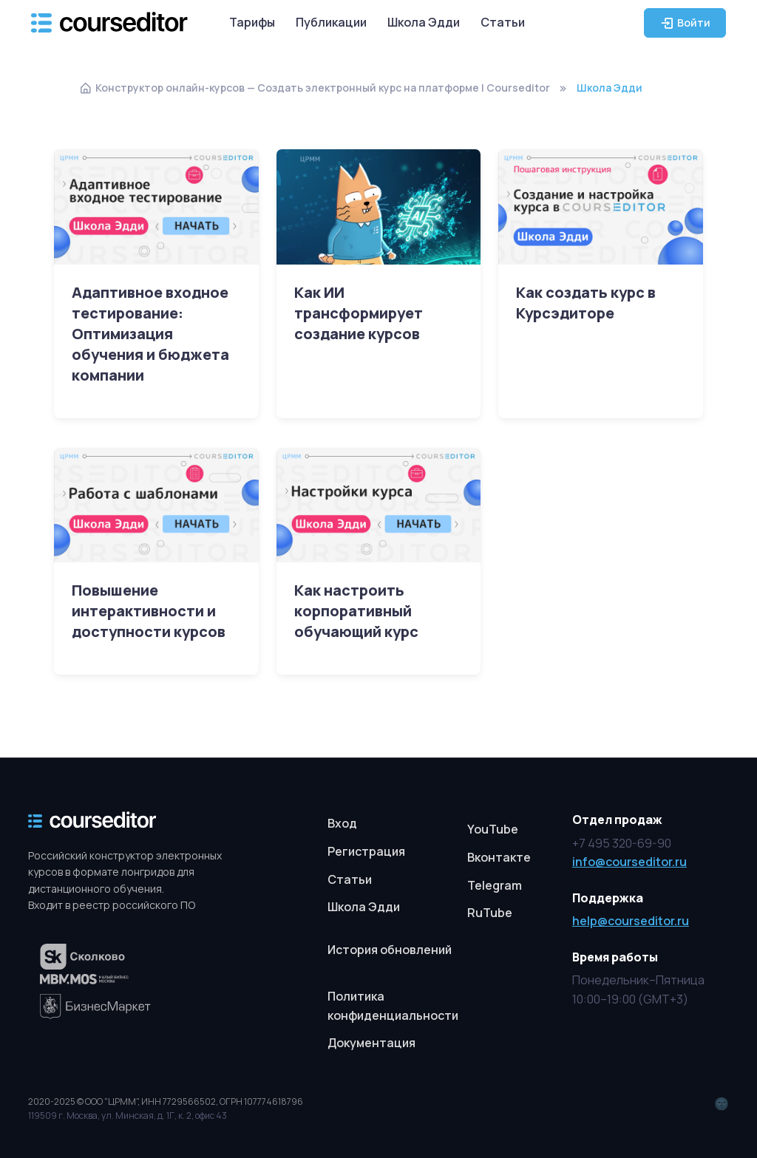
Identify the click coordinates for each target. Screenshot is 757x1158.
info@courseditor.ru (629, 862)
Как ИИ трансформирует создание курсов (358, 313)
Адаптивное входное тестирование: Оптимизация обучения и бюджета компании (150, 333)
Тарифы (252, 22)
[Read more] (156, 206)
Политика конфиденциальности (392, 1006)
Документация (371, 1043)
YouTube (492, 829)
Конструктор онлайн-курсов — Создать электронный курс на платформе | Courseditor (314, 88)
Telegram (494, 885)
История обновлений (389, 949)
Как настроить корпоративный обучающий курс (356, 610)
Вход (342, 823)
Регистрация (366, 851)
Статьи (503, 22)
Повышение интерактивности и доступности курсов (148, 610)
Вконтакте (499, 857)
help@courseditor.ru (630, 921)
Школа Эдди (423, 22)
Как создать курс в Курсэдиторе (586, 302)
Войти (684, 23)
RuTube (489, 913)
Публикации (331, 22)
